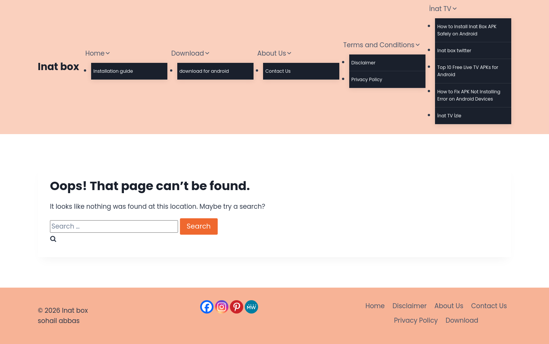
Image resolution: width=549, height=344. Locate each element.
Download (462, 320)
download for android (204, 71)
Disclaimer (364, 62)
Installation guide (113, 71)
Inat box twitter (454, 50)
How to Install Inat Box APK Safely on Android (466, 30)
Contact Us (278, 71)
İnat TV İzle (449, 115)
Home (375, 305)
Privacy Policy (367, 79)
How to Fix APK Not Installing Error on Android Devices (468, 95)
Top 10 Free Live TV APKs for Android (467, 71)
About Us (448, 305)
